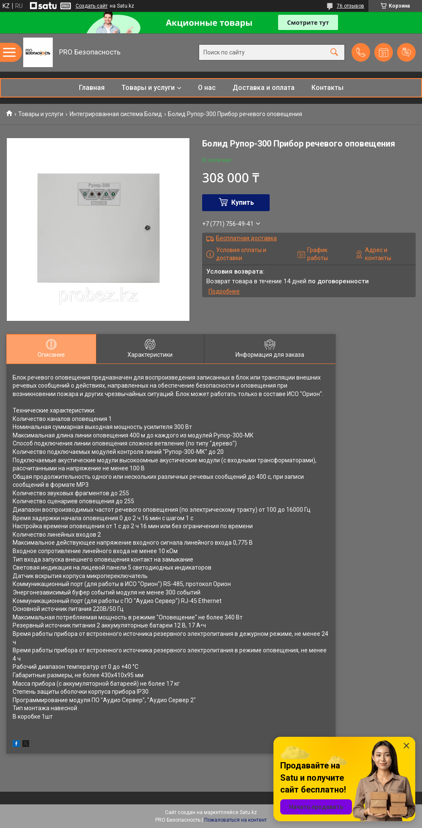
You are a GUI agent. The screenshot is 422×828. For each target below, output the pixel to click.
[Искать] (334, 52)
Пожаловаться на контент (235, 820)
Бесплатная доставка (246, 238)
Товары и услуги (148, 88)
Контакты (327, 88)
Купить (242, 202)
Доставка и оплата (264, 88)
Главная (92, 88)
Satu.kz (248, 812)
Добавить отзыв (406, 52)
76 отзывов (350, 6)
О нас (207, 88)
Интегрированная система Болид (116, 114)
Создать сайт (92, 6)
